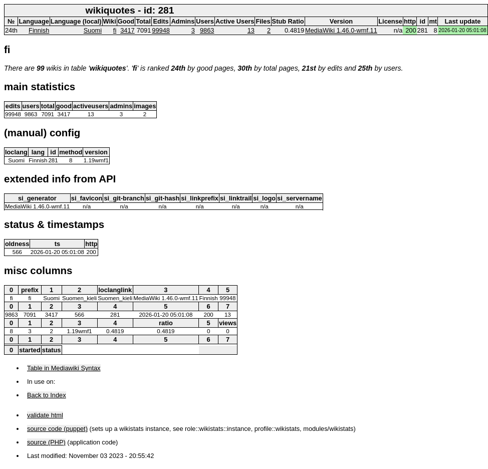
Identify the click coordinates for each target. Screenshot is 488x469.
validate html (45, 415)
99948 (161, 30)
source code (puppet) (57, 428)
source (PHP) (46, 442)
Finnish (39, 30)
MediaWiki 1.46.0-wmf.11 (341, 30)
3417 (127, 30)
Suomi (93, 30)
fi (114, 30)
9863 (207, 30)
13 (251, 30)
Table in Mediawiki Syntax (64, 368)
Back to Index (46, 395)
